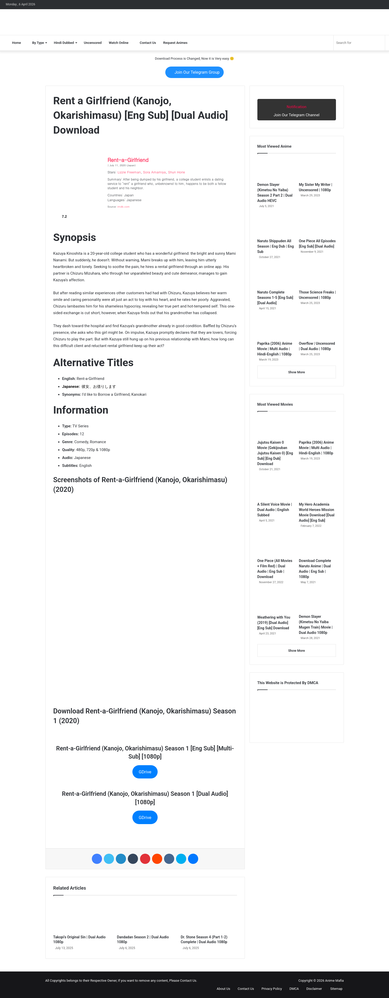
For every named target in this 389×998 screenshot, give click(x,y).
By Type (36, 43)
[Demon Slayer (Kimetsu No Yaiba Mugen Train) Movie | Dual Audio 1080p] (317, 601)
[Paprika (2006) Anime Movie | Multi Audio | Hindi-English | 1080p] (275, 327)
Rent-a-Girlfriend (128, 159)
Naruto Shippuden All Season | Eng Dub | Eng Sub (275, 246)
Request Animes (175, 43)
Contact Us (145, 43)
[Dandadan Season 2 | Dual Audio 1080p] (145, 916)
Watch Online (118, 43)
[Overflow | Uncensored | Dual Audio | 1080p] (317, 327)
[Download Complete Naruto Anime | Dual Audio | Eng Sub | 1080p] (317, 545)
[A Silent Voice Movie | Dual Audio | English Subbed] (275, 488)
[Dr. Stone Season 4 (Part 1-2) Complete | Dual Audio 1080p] (209, 916)
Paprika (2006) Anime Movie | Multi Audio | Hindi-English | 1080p (274, 348)
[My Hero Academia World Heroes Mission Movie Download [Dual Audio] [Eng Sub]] (317, 488)
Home (14, 43)
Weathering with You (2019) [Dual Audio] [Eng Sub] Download (273, 622)
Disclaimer (312, 989)
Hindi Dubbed (64, 43)
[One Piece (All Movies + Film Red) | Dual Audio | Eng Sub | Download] (275, 545)
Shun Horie (176, 172)
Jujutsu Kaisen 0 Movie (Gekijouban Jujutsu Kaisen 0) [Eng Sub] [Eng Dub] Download (275, 453)
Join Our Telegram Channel (296, 109)
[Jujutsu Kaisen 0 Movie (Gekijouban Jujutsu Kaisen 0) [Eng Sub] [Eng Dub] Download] (275, 427)
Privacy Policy (269, 989)
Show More (296, 372)
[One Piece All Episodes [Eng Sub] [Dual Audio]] (317, 225)
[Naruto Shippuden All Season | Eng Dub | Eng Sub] (275, 225)
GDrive (145, 771)
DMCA (292, 989)
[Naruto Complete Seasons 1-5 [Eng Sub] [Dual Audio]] (275, 276)
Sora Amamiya (154, 172)
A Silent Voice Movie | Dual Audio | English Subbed (274, 509)
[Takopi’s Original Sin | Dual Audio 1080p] (81, 916)
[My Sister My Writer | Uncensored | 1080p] (317, 169)
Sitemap (333, 989)
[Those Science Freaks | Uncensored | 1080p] (317, 276)
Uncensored (93, 43)
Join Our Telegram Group (194, 72)
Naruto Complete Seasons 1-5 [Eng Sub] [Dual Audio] (275, 297)
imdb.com (124, 206)
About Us (221, 989)
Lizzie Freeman (129, 172)
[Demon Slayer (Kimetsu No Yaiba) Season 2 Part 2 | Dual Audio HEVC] (275, 169)
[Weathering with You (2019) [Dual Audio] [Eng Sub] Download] (275, 601)
